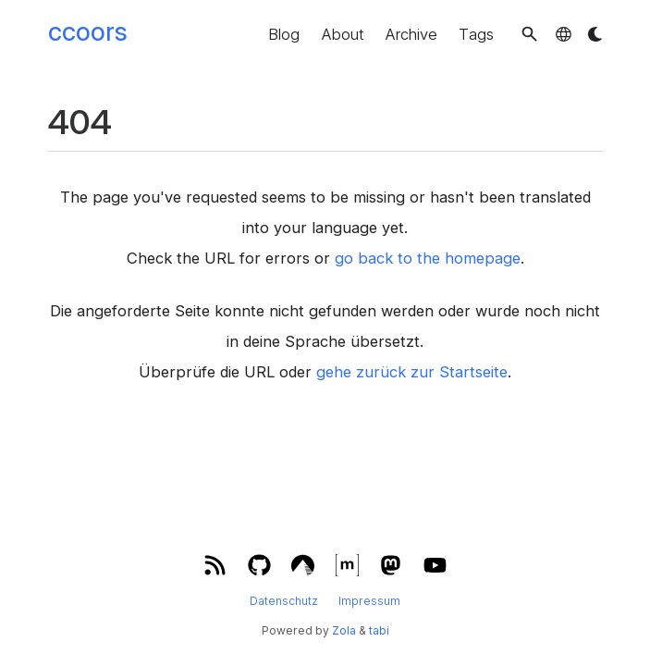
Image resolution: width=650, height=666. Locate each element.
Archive (411, 34)
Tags (476, 34)
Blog (284, 34)
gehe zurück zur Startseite (412, 372)
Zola (344, 630)
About (342, 34)
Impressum (369, 601)
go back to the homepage (428, 258)
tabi (379, 630)
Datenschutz (284, 601)
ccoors (88, 31)
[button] (529, 33)
